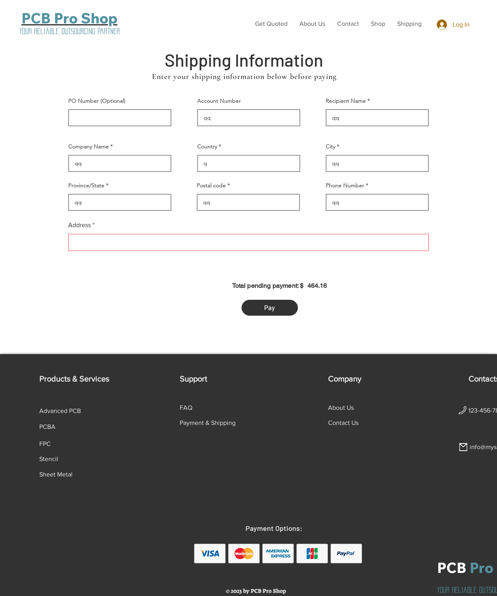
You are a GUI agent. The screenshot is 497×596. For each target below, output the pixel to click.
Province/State (86, 185)
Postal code (211, 185)
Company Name (88, 146)
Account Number (219, 101)
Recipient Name (346, 101)
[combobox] (248, 242)
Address (79, 225)
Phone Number (345, 185)
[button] (271, 24)
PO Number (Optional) (96, 101)
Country (207, 146)
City (330, 146)
